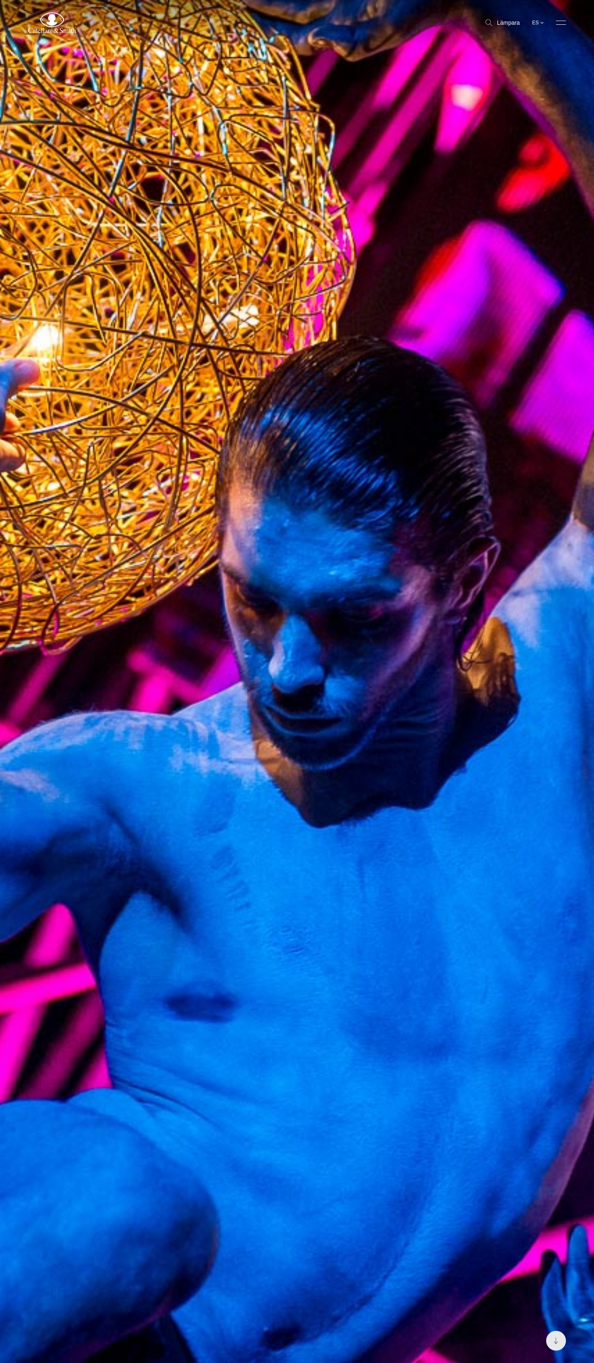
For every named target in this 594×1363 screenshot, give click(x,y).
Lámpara (503, 22)
